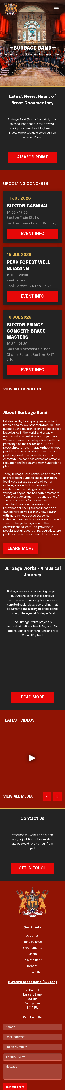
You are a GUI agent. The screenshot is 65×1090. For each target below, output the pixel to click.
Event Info (32, 234)
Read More (32, 697)
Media (32, 954)
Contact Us (32, 972)
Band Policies (32, 941)
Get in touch (32, 868)
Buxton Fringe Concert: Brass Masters (26, 331)
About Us (32, 935)
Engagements (32, 947)
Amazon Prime (32, 157)
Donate (32, 966)
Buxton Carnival (27, 206)
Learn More (21, 549)
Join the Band (32, 960)
